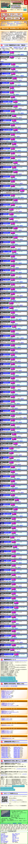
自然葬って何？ (15, 834)
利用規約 (20, 823)
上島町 (7, 703)
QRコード (14, 800)
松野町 (6, 731)
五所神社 (6, 176)
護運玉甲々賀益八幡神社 (11, 190)
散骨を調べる (14, 841)
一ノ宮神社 (6, 69)
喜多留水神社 (8, 106)
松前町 (6, 730)
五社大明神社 (8, 172)
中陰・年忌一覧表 (15, 840)
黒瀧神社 (6, 247)
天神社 (6, 453)
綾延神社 (5, 52)
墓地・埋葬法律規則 (4, 835)
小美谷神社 (7, 326)
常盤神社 (6, 336)
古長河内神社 (8, 162)
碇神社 (6, 448)
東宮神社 (6, 490)
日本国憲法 (14, 835)
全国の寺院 (16, 22)
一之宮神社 (6, 73)
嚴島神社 (6, 148)
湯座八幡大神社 (8, 500)
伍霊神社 (6, 181)
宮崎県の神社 (17, 756)
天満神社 (6, 467)
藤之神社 (7, 518)
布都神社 (7, 589)
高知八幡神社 (8, 228)
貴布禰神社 (7, 115)
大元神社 (6, 415)
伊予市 (4, 694)
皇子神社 (6, 195)
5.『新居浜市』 (8, 18)
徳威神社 (7, 523)
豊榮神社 (7, 617)
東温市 (5, 718)
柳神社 (7, 640)
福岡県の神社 (4, 754)
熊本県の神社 (17, 755)
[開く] (12, 52)
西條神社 (6, 382)
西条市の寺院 (10, 23)
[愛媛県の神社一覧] (19, 47)
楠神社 (7, 537)
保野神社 (7, 612)
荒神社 (6, 209)
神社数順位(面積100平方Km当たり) (7, 681)
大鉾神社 (6, 429)
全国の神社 (19, 23)
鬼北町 (6, 704)
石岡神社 (6, 387)
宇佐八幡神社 (7, 78)
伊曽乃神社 (6, 64)
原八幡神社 (7, 144)
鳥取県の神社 (4, 749)
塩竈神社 (5, 87)
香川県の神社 (4, 753)
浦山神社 (5, 83)
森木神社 (6, 350)
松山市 (5, 732)
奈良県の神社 (4, 748)
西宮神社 (6, 378)
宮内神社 (6, 125)
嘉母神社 (6, 97)
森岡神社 (6, 345)
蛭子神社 (7, 579)
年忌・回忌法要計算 (4, 841)
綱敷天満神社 (8, 200)
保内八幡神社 (9, 607)
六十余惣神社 (9, 654)
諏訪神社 (6, 354)
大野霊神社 (7, 434)
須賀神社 (6, 368)
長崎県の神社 (4, 755)
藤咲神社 (6, 504)
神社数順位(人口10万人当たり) (6, 679)
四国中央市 (9, 712)
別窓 (14, 677)
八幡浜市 (7, 738)
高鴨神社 (6, 223)
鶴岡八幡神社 (8, 443)
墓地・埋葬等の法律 (16, 833)
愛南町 (7, 690)
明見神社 (7, 626)
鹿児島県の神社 (5, 757)
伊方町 (6, 692)
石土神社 (6, 397)
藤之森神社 (7, 514)
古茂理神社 (7, 167)
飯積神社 (7, 570)
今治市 (5, 693)
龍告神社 (7, 645)
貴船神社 (6, 111)
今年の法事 (3, 833)
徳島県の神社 (17, 751)
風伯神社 (7, 593)
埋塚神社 (7, 621)
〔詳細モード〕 (4, 47)
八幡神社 (7, 560)
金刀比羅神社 (8, 130)
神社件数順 (14, 686)
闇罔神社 (5, 57)
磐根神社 (7, 574)
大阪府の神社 (4, 747)
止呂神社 (6, 312)
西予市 (5, 713)
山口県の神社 (4, 751)
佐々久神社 (7, 251)
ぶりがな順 (2, 686)
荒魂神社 (6, 204)
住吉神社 (6, 322)
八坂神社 (7, 556)
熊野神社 (6, 134)
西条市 (6, 711)
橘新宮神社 (7, 120)
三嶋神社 (6, 293)
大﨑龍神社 (7, 439)
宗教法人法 (3, 840)
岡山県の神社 (4, 750)
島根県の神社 (17, 749)
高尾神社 (6, 242)
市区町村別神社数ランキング (6, 677)
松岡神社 (6, 331)
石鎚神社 (6, 392)
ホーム (25, 9)
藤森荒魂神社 (8, 509)
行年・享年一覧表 (4, 842)
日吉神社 (7, 542)
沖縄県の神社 (17, 757)
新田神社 (6, 340)
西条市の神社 (12, 25)
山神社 (6, 303)
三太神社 (6, 261)
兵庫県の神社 (17, 747)
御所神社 (6, 186)
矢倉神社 (7, 631)
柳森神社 (7, 635)
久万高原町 (9, 705)
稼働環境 (15, 823)
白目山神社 (8, 546)
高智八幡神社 (8, 237)
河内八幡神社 (8, 101)
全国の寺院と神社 (5, 22)
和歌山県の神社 (17, 748)
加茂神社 (5, 92)
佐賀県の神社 (17, 754)
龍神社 (7, 649)
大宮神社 (6, 411)
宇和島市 (6, 696)
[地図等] (22, 54)
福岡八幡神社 (9, 603)
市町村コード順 (8, 686)
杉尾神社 (6, 373)
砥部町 (5, 719)
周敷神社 (6, 317)
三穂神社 (6, 298)
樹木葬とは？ (3, 834)
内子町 (6, 695)
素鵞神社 (6, 401)
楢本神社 (7, 532)
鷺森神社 (6, 256)
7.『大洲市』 (17, 18)
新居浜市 (6, 725)
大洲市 (5, 697)
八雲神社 (7, 551)
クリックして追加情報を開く (9, 831)
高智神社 (6, 233)
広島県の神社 (17, 750)
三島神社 (6, 265)
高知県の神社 (17, 753)
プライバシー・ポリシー (6, 823)
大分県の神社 (4, 756)
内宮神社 (7, 528)
